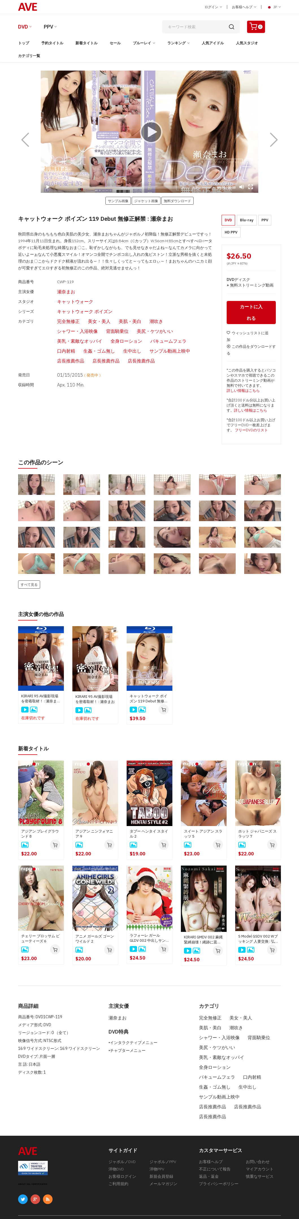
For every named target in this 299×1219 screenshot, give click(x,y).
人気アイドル (213, 43)
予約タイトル (52, 43)
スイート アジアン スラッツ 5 (203, 835)
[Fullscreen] (250, 186)
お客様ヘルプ (244, 7)
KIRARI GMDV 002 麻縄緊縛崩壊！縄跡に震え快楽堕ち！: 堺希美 (203, 941)
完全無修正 (57, 312)
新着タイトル (86, 43)
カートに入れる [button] (251, 313)
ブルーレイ (142, 43)
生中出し (154, 329)
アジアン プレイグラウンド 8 (40, 835)
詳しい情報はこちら (243, 392)
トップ (23, 43)
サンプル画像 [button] (118, 200)
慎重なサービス (260, 1156)
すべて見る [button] (29, 586)
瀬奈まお (55, 288)
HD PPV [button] (231, 232)
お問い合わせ (258, 1139)
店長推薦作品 (59, 338)
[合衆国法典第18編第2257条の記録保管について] (240, 1200)
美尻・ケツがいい (91, 321)
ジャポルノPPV (163, 1139)
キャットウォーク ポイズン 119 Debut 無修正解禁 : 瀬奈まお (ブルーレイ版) (149, 700)
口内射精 (95, 329)
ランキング (176, 43)
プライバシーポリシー (219, 1164)
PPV (48, 26)
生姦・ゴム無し (124, 329)
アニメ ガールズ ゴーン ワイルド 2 (94, 940)
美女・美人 (85, 312)
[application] (149, 132)
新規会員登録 (161, 1156)
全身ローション (176, 321)
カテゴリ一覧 (29, 55)
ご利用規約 (118, 1164)
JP (273, 7)
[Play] (149, 132)
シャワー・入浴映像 (168, 312)
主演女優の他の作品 (43, 615)
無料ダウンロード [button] (177, 200)
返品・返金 (209, 1156)
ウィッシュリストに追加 (247, 338)
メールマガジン (163, 1164)
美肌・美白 (113, 312)
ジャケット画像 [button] (146, 200)
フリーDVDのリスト (251, 431)
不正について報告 (215, 1147)
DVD (23, 26)
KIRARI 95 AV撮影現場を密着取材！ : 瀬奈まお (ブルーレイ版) (40, 700)
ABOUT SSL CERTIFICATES (32, 1161)
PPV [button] (264, 220)
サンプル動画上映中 (188, 329)
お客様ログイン (122, 1156)
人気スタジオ (247, 43)
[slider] (134, 187)
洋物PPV (157, 1147)
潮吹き (136, 312)
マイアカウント (260, 1147)
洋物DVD (116, 1147)
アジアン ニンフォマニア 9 (94, 835)
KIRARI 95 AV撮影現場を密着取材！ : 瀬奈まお (95, 700)
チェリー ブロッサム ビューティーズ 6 (40, 939)
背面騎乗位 (57, 321)
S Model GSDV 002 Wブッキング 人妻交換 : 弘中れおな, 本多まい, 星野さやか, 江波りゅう (258, 940)
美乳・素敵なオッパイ (134, 321)
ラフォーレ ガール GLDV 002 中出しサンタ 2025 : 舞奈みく (149, 939)
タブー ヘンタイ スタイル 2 (149, 835)
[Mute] (241, 186)
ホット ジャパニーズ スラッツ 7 (257, 835)
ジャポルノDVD (122, 1139)
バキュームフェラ (63, 329)
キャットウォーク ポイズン (71, 304)
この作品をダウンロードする (251, 351)
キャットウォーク (63, 296)
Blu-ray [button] (246, 220)
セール (115, 43)
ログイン (213, 7)
